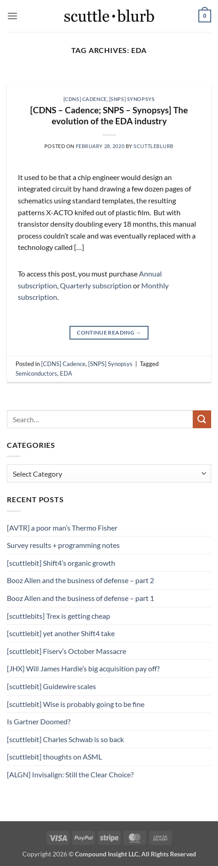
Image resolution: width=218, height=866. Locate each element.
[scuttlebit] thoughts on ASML (54, 756)
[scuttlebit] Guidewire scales (51, 686)
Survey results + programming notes (63, 545)
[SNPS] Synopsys (131, 99)
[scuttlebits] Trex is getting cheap (58, 615)
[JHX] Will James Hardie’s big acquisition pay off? (83, 668)
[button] (12, 16)
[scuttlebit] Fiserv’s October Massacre (66, 651)
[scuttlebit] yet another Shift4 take (61, 633)
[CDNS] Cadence (85, 99)
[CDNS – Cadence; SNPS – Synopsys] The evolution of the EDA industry (109, 116)
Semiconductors (36, 373)
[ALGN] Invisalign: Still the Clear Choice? (70, 774)
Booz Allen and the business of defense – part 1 (80, 598)
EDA (66, 373)
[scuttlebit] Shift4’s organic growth (61, 562)
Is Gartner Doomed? (38, 721)
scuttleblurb (153, 146)
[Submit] (202, 419)
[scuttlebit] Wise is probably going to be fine (75, 704)
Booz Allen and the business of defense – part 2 (80, 580)
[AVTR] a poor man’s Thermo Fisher (62, 527)
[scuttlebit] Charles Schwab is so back (65, 739)
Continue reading (109, 332)
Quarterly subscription (96, 285)
